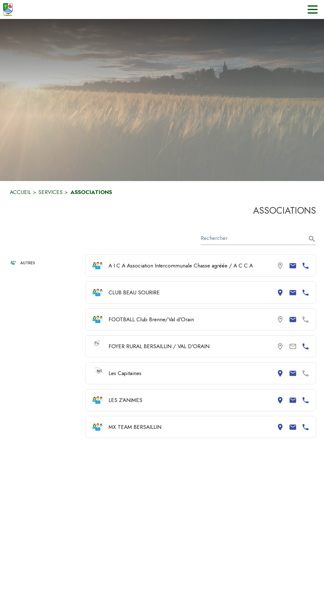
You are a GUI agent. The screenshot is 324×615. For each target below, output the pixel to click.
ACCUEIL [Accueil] (20, 192)
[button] (45, 263)
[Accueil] (8, 9)
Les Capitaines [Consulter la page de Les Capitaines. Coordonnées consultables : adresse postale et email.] (125, 373)
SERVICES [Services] (50, 192)
